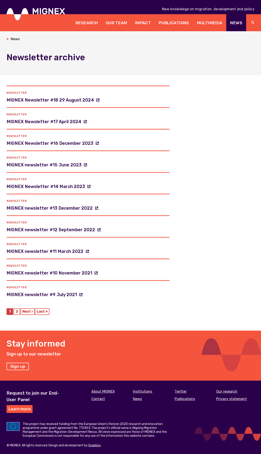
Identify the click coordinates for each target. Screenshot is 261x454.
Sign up (17, 366)
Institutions (142, 391)
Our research (226, 391)
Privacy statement (231, 399)
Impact (143, 22)
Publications (174, 22)
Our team (116, 22)
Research (87, 22)
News (236, 22)
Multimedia (210, 22)
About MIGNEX (103, 391)
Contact (98, 399)
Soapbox (94, 445)
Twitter (181, 391)
